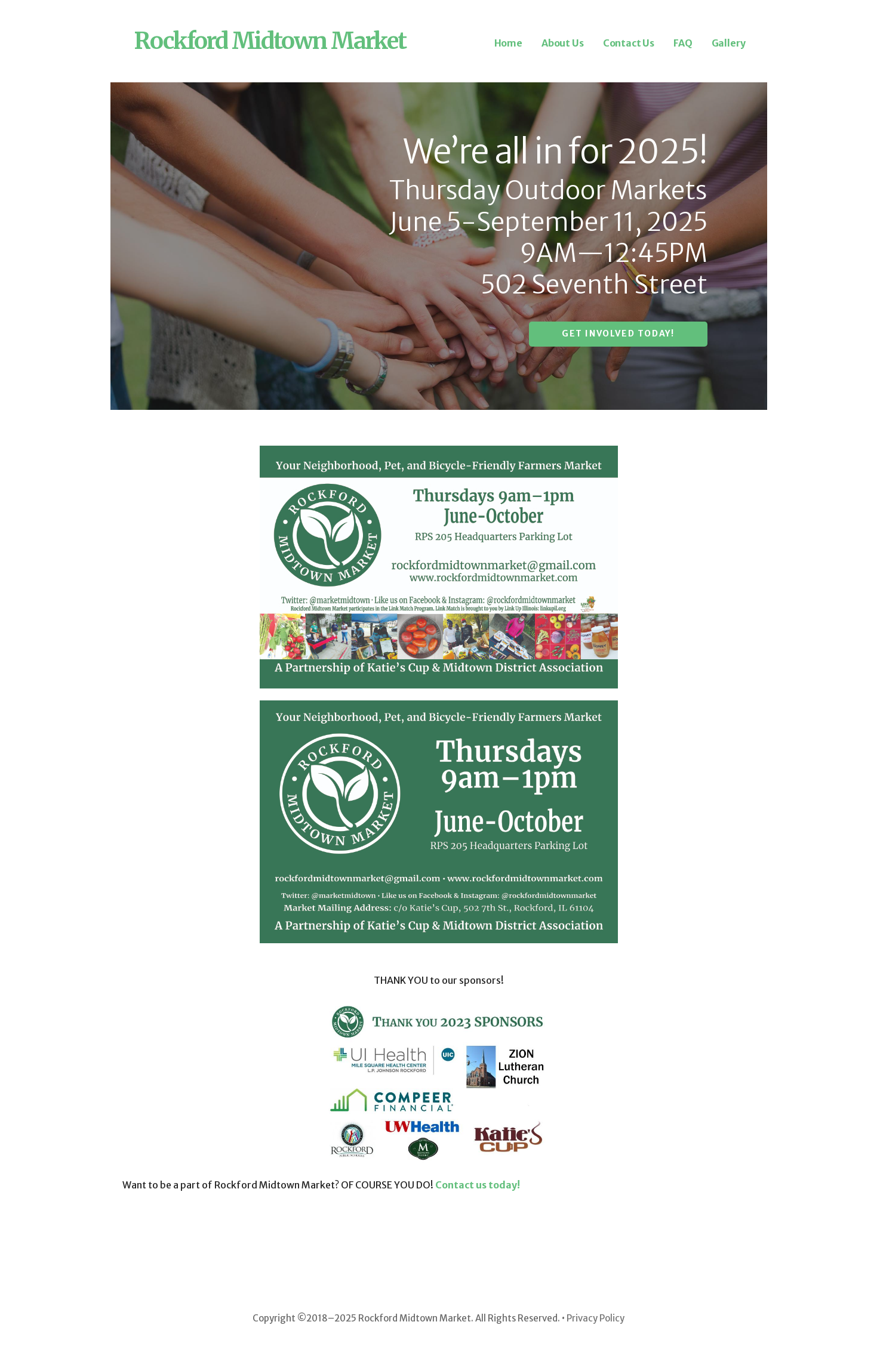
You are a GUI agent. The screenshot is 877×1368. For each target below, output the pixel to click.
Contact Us (628, 43)
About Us (562, 43)
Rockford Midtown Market (270, 41)
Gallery (729, 43)
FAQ (683, 43)
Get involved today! (618, 333)
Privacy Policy (595, 1318)
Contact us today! (477, 1185)
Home (508, 43)
